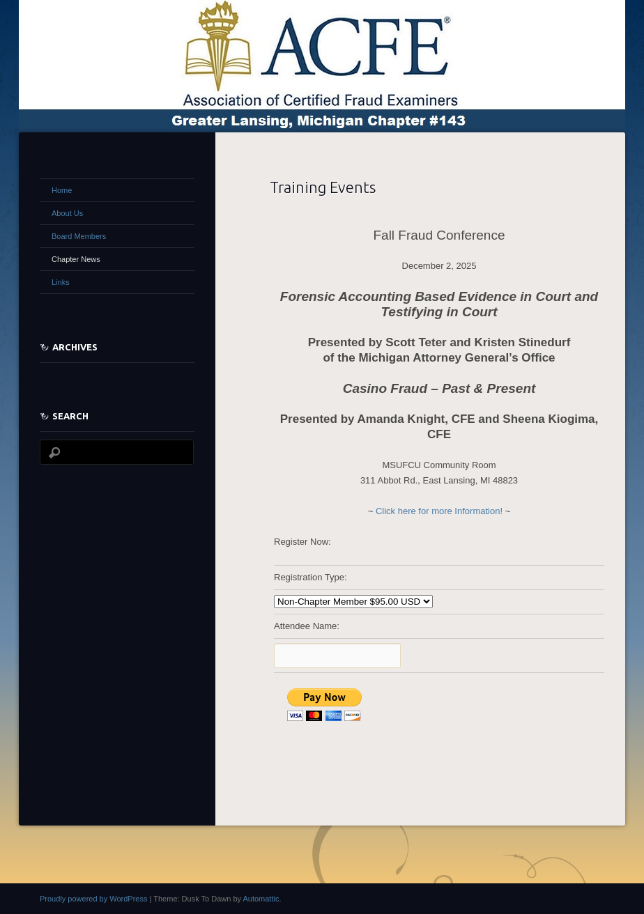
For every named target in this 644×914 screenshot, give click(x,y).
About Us (67, 213)
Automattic (261, 898)
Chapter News (76, 259)
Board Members (79, 236)
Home (62, 190)
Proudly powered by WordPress (93, 898)
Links (61, 282)
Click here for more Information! (439, 511)
